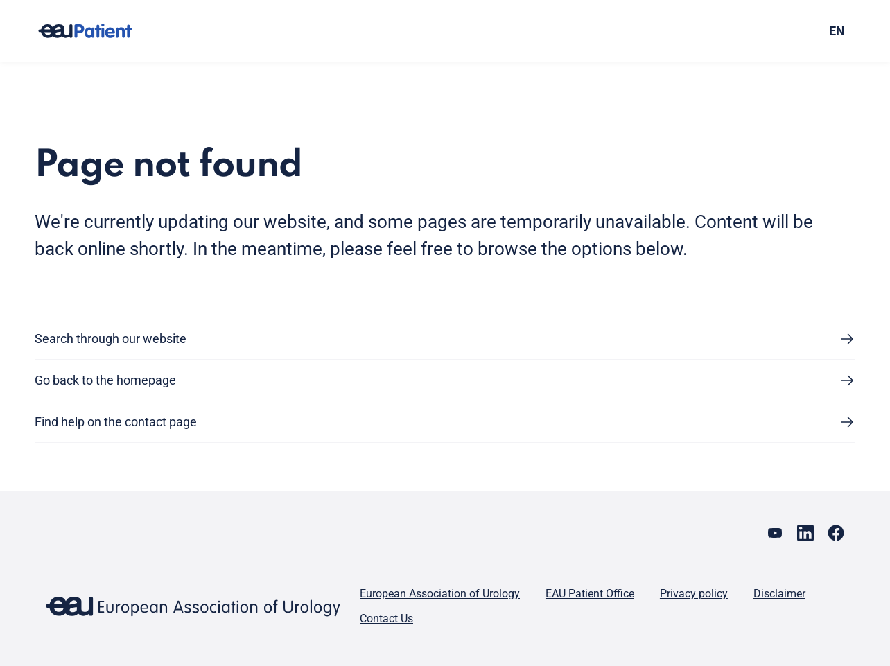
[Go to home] (98, 31)
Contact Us (386, 618)
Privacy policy (694, 593)
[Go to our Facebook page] (836, 533)
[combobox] (756, 31)
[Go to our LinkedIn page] (805, 533)
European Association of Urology (440, 593)
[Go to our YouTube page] (775, 533)
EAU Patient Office (590, 593)
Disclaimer (779, 593)
